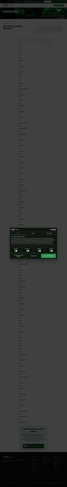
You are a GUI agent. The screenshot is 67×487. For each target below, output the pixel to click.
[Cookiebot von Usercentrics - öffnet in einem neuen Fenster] (51, 230)
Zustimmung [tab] (17, 233)
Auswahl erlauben (33, 255)
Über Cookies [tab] (49, 233)
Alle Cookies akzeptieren (48, 255)
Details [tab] (33, 233)
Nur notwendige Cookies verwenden (18, 256)
